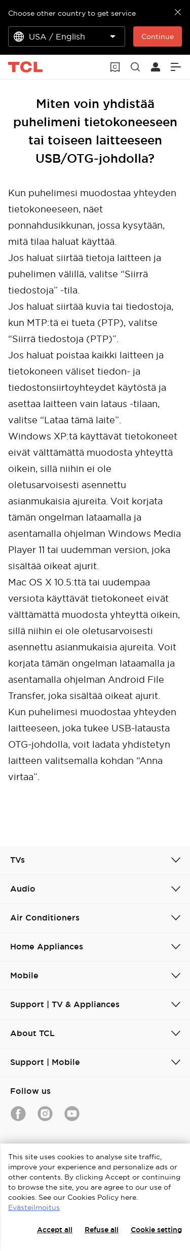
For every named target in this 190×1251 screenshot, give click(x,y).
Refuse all (102, 1229)
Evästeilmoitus (34, 1207)
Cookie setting (156, 1229)
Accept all (54, 1229)
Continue (157, 36)
